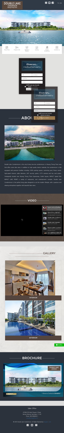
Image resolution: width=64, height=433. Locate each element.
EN (61, 3)
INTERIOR (33, 298)
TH (58, 3)
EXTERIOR (33, 338)
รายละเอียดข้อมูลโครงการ (32, 418)
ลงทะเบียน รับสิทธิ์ (44, 118)
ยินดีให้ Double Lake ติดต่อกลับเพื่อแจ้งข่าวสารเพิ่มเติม (45, 114)
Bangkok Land (47, 422)
